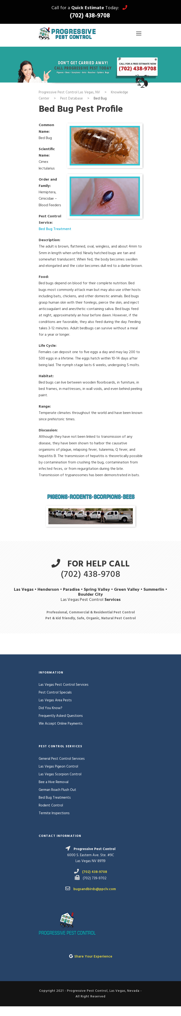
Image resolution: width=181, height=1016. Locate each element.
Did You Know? (50, 708)
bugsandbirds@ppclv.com (94, 889)
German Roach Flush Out (57, 790)
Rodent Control (51, 805)
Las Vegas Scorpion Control (60, 774)
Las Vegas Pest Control (82, 599)
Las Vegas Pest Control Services (63, 685)
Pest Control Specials (55, 692)
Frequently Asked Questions (61, 716)
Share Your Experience (93, 956)
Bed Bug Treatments (55, 798)
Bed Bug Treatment (55, 229)
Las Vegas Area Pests (55, 700)
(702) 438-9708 (90, 16)
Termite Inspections (54, 813)
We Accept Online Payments (61, 724)
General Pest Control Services (62, 759)
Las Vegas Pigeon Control (58, 766)
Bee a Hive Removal (53, 782)
